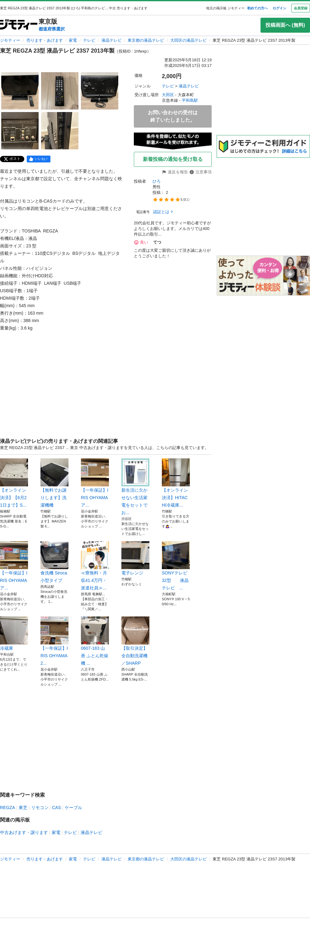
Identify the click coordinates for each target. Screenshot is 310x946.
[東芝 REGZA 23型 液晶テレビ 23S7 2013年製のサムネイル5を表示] (60, 131)
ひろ (157, 181)
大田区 (168, 94)
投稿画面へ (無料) (285, 25)
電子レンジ (135, 558)
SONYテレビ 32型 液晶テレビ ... (176, 565)
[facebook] (38, 159)
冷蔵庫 (14, 633)
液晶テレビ (111, 40)
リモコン (40, 807)
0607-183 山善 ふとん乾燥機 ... (95, 641)
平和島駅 (190, 100)
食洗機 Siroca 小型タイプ (54, 562)
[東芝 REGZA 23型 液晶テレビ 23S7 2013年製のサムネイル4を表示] (20, 131)
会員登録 (301, 8)
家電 (73, 40)
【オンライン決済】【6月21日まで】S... (14, 483)
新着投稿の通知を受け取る (173, 159)
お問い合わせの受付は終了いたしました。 (173, 116)
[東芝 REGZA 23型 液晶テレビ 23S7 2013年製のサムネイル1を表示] (20, 91)
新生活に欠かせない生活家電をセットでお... (135, 486)
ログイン (279, 8)
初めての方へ (257, 8)
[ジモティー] (18, 25)
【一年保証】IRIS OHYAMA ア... (95, 483)
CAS (56, 807)
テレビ (89, 40)
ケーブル (73, 807)
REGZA (7, 807)
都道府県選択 (52, 28)
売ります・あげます (44, 40)
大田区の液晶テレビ (188, 40)
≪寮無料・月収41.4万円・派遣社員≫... (95, 565)
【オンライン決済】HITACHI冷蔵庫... (176, 483)
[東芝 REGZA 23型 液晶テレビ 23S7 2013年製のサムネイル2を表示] (60, 91)
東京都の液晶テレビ (146, 40)
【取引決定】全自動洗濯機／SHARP (135, 641)
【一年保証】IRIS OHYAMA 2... (54, 641)
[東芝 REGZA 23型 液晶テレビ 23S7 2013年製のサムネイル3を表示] (100, 91)
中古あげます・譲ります (24, 832)
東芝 (23, 807)
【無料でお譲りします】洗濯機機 (54, 483)
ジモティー (10, 40)
